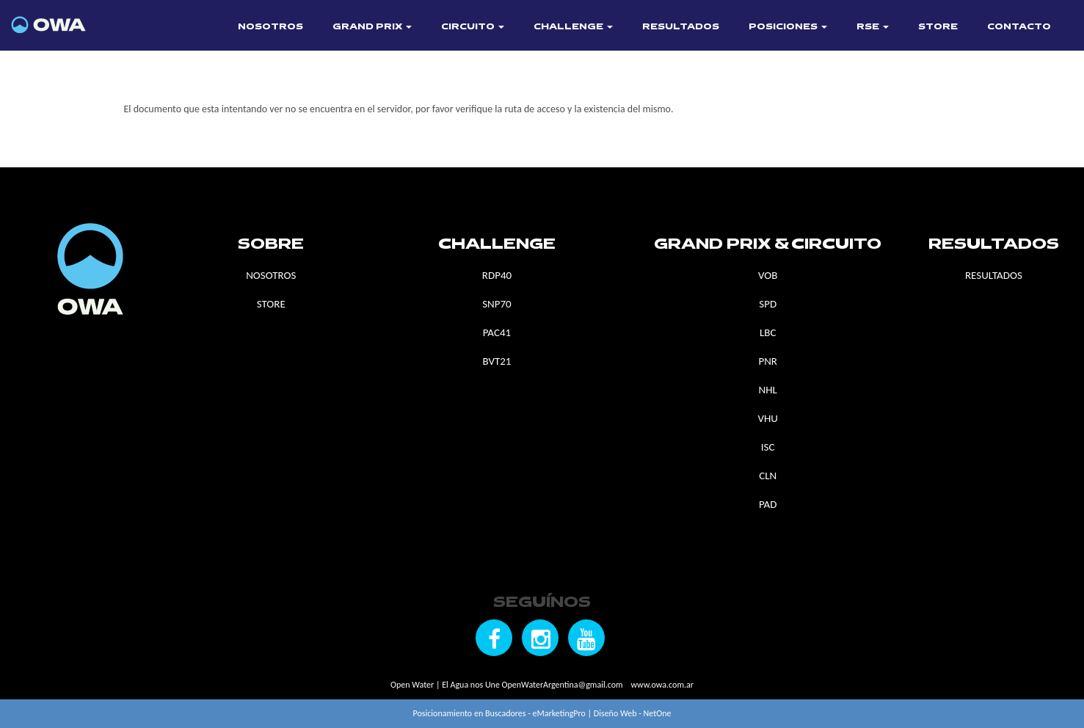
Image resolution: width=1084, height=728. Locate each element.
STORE (938, 27)
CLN (767, 475)
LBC (768, 332)
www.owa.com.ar (661, 685)
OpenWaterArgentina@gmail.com (562, 685)
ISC (768, 447)
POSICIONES (788, 27)
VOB (767, 275)
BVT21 (496, 361)
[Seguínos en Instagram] (540, 637)
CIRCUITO (472, 27)
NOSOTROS (270, 27)
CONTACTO (1019, 27)
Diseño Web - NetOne (633, 713)
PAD (768, 504)
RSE (872, 27)
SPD (767, 303)
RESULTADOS (680, 27)
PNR (767, 361)
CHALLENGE (573, 27)
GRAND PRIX (372, 27)
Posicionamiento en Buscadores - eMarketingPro (499, 713)
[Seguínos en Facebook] (494, 637)
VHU (767, 418)
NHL (768, 389)
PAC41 (497, 332)
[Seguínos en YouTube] (586, 637)
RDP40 (497, 275)
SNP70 (497, 303)
